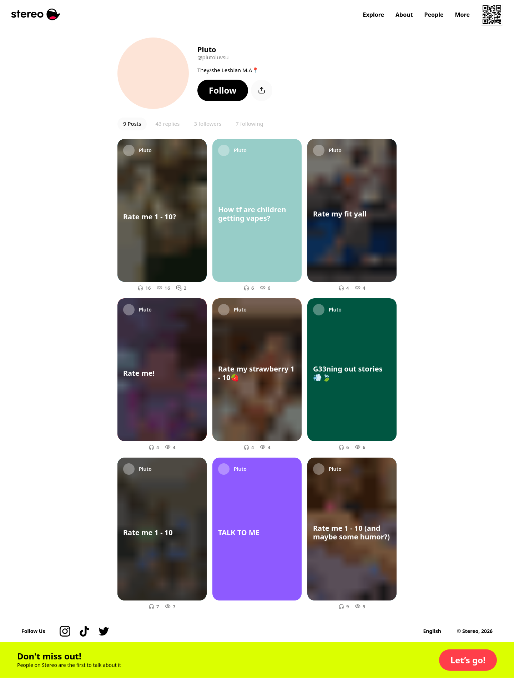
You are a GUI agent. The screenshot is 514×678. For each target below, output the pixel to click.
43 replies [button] (167, 123)
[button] (222, 90)
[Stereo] (35, 14)
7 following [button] (249, 123)
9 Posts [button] (132, 123)
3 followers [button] (207, 123)
